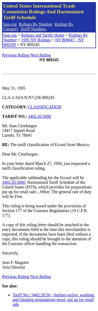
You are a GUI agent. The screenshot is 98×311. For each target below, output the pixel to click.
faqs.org (10, 24)
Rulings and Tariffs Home (43, 35)
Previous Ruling (15, 55)
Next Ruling (40, 55)
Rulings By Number (36, 24)
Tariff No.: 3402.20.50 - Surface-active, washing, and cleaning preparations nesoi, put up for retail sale (54, 300)
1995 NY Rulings (35, 40)
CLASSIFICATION (44, 107)
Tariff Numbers (33, 29)
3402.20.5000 (39, 116)
